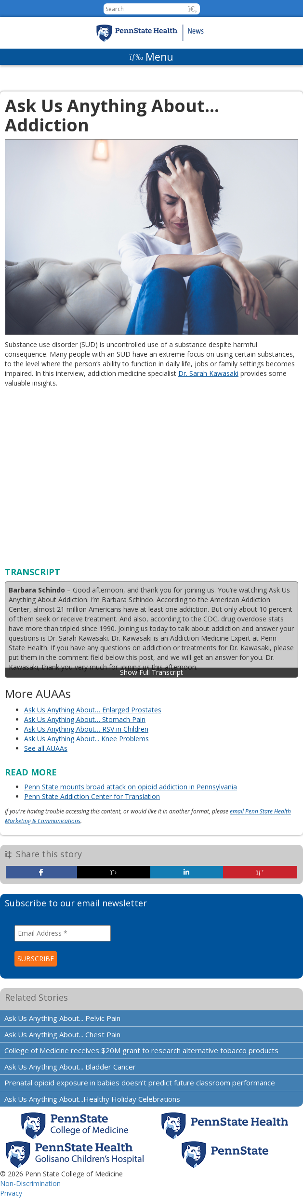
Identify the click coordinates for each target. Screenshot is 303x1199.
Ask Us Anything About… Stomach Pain (84, 719)
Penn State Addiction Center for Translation (92, 796)
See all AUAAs (45, 748)
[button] (193, 9)
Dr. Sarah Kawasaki (208, 373)
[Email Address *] (62, 933)
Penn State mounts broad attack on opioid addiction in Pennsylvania (130, 786)
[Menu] (151, 57)
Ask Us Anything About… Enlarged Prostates (92, 709)
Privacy (11, 1193)
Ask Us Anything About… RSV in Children (86, 729)
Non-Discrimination (30, 1183)
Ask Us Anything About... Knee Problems (86, 738)
